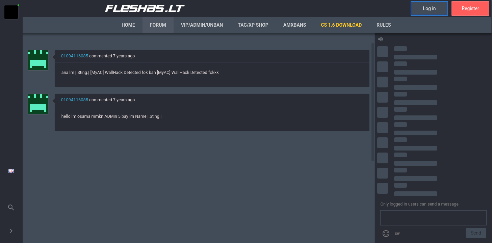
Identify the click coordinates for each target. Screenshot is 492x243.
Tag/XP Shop (253, 25)
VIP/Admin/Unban (202, 25)
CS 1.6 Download (341, 25)
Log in (429, 8)
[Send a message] (433, 218)
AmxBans (294, 25)
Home (128, 25)
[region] (199, 138)
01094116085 (74, 55)
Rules (384, 25)
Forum (158, 25)
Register (470, 8)
